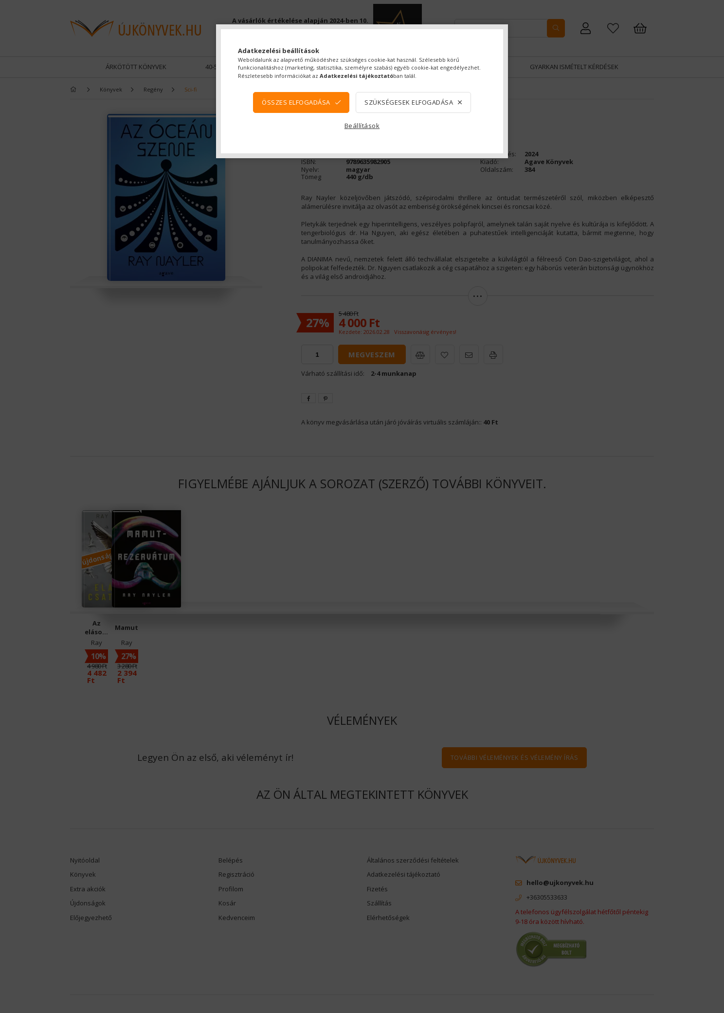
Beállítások (362, 125)
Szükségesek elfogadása (408, 102)
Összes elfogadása (296, 102)
